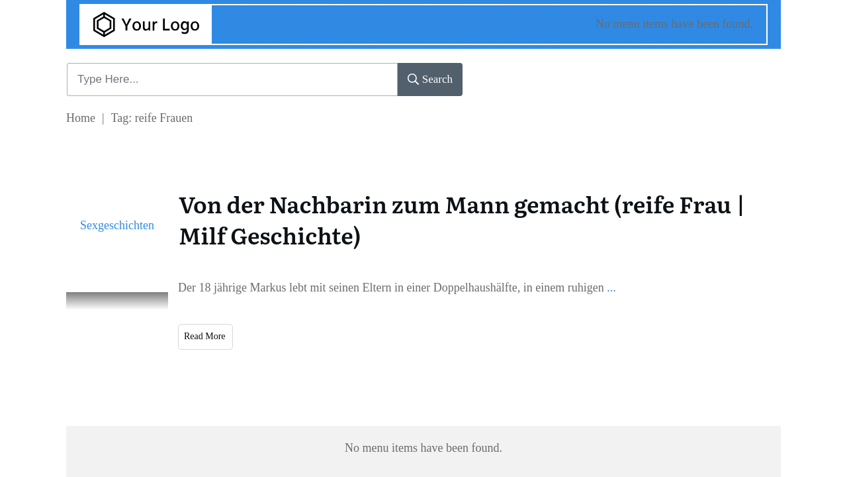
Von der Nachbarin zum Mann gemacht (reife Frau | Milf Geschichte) (462, 219)
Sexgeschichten (117, 225)
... (611, 287)
